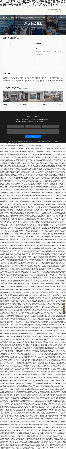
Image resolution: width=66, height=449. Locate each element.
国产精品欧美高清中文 (15, 190)
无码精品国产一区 (46, 188)
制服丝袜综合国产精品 (60, 396)
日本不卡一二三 (18, 290)
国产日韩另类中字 (33, 352)
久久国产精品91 (44, 184)
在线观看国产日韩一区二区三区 (52, 149)
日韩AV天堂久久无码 (31, 296)
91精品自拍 (39, 323)
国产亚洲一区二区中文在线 (29, 252)
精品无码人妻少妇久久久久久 (21, 342)
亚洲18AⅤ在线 (22, 155)
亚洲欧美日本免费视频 (27, 363)
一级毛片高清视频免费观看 (49, 204)
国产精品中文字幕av (40, 366)
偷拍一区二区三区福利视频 (36, 396)
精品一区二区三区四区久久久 (16, 225)
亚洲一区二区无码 (23, 360)
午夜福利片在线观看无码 (13, 310)
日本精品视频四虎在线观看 (50, 443)
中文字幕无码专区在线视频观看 (31, 155)
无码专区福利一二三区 (20, 404)
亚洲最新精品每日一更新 (35, 354)
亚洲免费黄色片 (51, 348)
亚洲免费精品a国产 (44, 229)
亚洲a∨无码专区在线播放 (53, 220)
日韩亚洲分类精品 (47, 152)
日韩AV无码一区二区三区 (60, 179)
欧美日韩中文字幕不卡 (59, 146)
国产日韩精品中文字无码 (15, 410)
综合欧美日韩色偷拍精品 (22, 302)
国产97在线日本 (56, 164)
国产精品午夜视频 (57, 182)
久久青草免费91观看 (33, 446)
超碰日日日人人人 (18, 184)
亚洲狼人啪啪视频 (34, 187)
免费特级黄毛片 (56, 419)
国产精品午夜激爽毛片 (40, 319)
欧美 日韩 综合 (15, 166)
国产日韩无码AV (18, 167)
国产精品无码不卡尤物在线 (20, 285)
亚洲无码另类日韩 (38, 328)
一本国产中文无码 (3, 337)
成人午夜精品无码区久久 (26, 292)
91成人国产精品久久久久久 (35, 264)
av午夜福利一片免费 (12, 404)
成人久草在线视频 (22, 442)
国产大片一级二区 (48, 207)
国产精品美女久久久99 (19, 351)
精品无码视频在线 (39, 175)
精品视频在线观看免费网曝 (7, 392)
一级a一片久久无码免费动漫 (31, 369)
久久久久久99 (21, 281)
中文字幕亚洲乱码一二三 (37, 364)
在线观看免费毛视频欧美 (19, 316)
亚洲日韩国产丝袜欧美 (43, 292)
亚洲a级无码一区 (47, 157)
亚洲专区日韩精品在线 (13, 196)
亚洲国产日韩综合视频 (38, 442)
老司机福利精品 (42, 407)
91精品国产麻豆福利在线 (17, 339)
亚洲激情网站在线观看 (54, 326)
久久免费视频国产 (59, 317)
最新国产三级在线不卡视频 (56, 166)
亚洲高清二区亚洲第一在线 (18, 235)
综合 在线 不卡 (52, 147)
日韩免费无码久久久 (47, 211)
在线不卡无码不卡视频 (12, 246)
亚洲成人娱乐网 (48, 414)
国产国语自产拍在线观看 (32, 284)
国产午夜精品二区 (41, 349)
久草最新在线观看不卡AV (22, 293)
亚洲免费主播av (18, 229)
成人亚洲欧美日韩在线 (53, 352)
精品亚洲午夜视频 (48, 343)
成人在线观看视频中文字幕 (14, 428)
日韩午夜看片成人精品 (42, 317)
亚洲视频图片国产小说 (58, 293)
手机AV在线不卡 (36, 331)
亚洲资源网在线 (19, 398)
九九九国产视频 (59, 263)
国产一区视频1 (3, 381)
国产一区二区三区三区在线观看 (37, 346)
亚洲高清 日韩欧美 (54, 358)
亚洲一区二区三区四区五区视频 (12, 443)
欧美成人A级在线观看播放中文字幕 (49, 440)
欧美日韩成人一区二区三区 (55, 323)
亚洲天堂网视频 (20, 357)
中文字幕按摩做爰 (13, 408)
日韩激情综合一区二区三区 (52, 205)
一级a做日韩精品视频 (46, 166)
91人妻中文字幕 (35, 214)
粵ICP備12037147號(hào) (36, 140)
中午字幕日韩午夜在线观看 (20, 322)
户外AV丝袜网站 (52, 201)
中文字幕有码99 (52, 252)
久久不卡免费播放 (3, 367)
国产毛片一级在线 (17, 431)
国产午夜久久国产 (44, 234)
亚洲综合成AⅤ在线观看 (27, 329)
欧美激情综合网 (59, 370)
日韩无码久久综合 (28, 334)
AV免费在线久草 (51, 340)
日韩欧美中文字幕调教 (34, 398)
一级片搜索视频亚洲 (27, 392)
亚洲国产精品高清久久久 (11, 326)
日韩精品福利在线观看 (28, 437)
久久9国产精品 (11, 348)
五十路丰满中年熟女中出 (43, 257)
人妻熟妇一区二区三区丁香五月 (19, 175)
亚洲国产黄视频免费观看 (22, 279)
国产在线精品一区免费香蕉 (25, 163)
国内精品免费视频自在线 (20, 349)
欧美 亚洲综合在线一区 (35, 314)
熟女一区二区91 (46, 276)
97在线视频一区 (48, 289)
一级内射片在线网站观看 (55, 354)
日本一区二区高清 (46, 193)
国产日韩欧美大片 (56, 185)
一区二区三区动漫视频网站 (35, 146)
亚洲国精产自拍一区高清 (14, 446)
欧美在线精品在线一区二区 (25, 396)
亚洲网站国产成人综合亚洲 (38, 228)
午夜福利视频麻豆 (43, 361)
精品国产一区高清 (39, 152)
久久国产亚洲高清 (26, 194)
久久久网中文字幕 (55, 305)
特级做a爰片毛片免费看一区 (38, 343)
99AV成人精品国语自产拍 (56, 211)
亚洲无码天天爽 (16, 396)
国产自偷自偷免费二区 (33, 257)
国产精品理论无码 (51, 369)
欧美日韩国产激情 (13, 311)
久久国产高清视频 (26, 245)
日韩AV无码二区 (24, 425)
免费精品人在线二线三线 (48, 199)
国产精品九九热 (55, 207)
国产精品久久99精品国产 (54, 416)
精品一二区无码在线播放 (7, 396)
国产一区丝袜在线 (46, 181)
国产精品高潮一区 (51, 178)
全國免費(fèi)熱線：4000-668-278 (33, 116)
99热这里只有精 (17, 420)
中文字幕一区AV (45, 439)
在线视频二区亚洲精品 (9, 372)
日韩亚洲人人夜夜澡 (57, 337)
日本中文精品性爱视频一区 (58, 210)
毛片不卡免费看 (57, 311)
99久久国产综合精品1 (17, 237)
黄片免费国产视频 (29, 313)
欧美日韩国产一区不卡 (28, 185)
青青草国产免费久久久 (22, 317)
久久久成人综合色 (43, 235)
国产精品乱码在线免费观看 (36, 381)
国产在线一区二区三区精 (14, 320)
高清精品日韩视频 (37, 185)
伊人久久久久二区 (23, 320)
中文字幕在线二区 (57, 287)
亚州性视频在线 (15, 155)
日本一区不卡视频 (46, 302)
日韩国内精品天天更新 (33, 248)
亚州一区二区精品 (12, 164)
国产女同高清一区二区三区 (34, 420)
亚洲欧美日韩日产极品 (12, 407)
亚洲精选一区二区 (45, 332)
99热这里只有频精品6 (13, 308)
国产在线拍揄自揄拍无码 (22, 273)
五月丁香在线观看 (34, 399)
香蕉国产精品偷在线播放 (34, 407)
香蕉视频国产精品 (54, 314)
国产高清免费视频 (21, 366)
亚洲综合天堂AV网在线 (44, 390)
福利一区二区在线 (32, 149)
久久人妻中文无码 (41, 245)
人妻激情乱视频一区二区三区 (18, 328)
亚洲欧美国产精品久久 (34, 299)
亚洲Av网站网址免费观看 (59, 279)
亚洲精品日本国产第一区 (21, 389)
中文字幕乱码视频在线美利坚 (48, 231)
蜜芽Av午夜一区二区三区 (48, 320)
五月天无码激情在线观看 (57, 373)
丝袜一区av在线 (50, 405)
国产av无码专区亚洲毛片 (29, 147)
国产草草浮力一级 (35, 272)
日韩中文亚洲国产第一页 (45, 176)
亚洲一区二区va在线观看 (46, 275)
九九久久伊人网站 (47, 410)
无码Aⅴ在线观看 (7, 258)
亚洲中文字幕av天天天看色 (5, 272)
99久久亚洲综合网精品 (36, 231)
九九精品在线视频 (56, 194)
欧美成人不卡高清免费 (22, 173)
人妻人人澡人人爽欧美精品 (5, 314)
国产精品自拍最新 (44, 413)
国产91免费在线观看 (21, 164)
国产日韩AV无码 (29, 238)
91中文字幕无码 (34, 219)
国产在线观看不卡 (18, 270)
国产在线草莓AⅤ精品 (55, 264)
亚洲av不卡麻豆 (54, 188)
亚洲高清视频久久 (6, 302)
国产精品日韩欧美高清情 (54, 351)
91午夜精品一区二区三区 (38, 334)
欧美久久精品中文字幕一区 (26, 231)
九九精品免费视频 (32, 249)
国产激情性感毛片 (24, 370)
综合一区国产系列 (52, 310)
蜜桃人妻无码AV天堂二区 (5, 226)
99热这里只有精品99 (15, 234)
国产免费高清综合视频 (13, 386)
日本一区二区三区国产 (41, 308)
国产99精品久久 (13, 302)
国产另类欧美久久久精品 (12, 357)
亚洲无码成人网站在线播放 (27, 305)
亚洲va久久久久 (39, 182)
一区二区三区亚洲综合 (45, 264)
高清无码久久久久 (50, 402)
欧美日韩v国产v (10, 255)
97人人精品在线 (6, 225)
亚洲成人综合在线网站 (49, 389)
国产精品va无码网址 (14, 332)
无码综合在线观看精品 (25, 307)
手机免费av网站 (29, 383)
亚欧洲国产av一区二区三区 (59, 437)
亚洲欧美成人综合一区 (40, 249)
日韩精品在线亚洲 (31, 267)
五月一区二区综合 (44, 310)
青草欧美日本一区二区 (19, 178)
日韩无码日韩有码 (40, 433)
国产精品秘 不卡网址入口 (56, 282)
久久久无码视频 (6, 332)
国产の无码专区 (61, 360)
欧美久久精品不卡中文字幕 (49, 417)
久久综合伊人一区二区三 (39, 389)
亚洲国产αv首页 (16, 360)
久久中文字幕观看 (17, 157)
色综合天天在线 (7, 301)
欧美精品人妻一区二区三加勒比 (34, 325)
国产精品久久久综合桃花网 (46, 194)
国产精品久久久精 (49, 437)
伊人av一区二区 (58, 257)
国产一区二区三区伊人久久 (44, 214)
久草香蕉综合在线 (6, 207)
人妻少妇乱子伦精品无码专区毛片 (29, 301)
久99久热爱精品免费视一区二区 (10, 160)
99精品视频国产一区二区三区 (31, 308)
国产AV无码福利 (30, 430)
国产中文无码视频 (45, 213)
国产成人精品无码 (24, 375)
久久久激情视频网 (30, 285)
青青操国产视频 (62, 372)
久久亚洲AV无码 (38, 147)
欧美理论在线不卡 (23, 284)
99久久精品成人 (60, 322)
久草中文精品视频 (59, 411)
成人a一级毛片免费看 (11, 389)
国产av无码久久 (24, 243)
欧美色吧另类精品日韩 (59, 386)
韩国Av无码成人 (54, 345)
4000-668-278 (57, 12)
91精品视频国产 (49, 407)
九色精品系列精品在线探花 (59, 304)
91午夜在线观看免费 (54, 445)
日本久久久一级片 (41, 448)
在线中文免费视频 (59, 325)
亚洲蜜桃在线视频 (30, 428)
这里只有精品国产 (38, 241)
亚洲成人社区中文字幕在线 (54, 332)
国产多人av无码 (47, 393)
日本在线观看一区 (46, 334)
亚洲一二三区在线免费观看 (12, 369)
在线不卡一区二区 (16, 222)
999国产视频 (30, 278)
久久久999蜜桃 (18, 436)
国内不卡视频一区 (45, 351)
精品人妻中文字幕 (28, 351)
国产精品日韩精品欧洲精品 (20, 430)
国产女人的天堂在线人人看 (8, 270)
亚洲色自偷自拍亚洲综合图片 (30, 298)
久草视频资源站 (27, 208)
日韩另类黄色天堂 (49, 430)
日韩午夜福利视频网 (9, 187)
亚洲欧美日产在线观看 (30, 366)
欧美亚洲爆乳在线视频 (8, 169)
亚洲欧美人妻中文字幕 (5, 399)
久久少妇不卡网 (5, 182)
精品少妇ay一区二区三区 (30, 188)
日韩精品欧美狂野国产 (4, 214)
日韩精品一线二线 (46, 358)
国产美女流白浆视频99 (28, 193)
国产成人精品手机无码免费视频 (7, 201)
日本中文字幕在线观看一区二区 (40, 405)
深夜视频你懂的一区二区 (42, 270)
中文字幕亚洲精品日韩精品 (23, 355)
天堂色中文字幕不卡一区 (22, 161)
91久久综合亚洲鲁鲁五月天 (7, 354)
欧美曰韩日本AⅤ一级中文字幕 (11, 417)
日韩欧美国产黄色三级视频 (58, 316)
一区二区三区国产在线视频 (36, 416)
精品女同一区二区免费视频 (33, 401)
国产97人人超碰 (59, 234)
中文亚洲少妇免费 (5, 386)
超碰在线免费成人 (32, 358)
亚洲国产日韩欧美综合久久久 (42, 370)
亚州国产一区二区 (13, 210)
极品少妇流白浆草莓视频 (6, 251)
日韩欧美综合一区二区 (36, 310)
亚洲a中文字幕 (4, 436)
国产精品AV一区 (21, 308)
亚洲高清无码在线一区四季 (23, 264)
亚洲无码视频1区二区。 (17, 204)
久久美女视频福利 (5, 307)
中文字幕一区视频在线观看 (15, 375)
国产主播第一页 (35, 292)
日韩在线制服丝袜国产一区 (58, 254)
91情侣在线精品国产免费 (13, 173)
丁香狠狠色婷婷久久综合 (24, 319)
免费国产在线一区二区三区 (15, 243)
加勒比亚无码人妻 (49, 210)
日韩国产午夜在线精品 (41, 311)
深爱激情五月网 (36, 216)
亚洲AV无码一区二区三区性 (9, 395)
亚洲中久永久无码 (45, 240)
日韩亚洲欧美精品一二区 (20, 304)
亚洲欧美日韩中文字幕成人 (59, 320)
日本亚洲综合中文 (8, 360)
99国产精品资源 (36, 419)
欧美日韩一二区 (17, 255)
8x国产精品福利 (19, 211)
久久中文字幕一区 (28, 160)
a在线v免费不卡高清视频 (14, 422)
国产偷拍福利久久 (27, 235)
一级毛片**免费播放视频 (45, 238)
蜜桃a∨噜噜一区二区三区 (18, 193)
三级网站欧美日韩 (52, 187)
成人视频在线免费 (27, 176)
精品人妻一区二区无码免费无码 (9, 252)
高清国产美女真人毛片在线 (58, 431)
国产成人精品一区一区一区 (29, 357)
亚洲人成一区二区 (22, 216)
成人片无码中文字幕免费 (41, 301)
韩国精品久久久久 (6, 355)
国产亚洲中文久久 (18, 201)
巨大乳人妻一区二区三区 (41, 261)
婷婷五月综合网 (29, 322)
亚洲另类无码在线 (20, 240)
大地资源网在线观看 (19, 176)
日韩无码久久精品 (15, 314)
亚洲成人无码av (29, 419)
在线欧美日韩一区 (46, 364)
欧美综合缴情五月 (54, 392)
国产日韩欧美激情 (40, 414)
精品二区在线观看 (46, 241)
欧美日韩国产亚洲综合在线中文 (30, 311)
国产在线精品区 (32, 269)
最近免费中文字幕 (35, 176)
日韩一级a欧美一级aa (56, 343)
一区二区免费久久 (41, 446)
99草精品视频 (32, 319)
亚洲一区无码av (62, 339)
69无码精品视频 (39, 358)
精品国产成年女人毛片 (9, 345)
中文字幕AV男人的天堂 (8, 237)
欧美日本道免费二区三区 (35, 184)
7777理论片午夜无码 (8, 223)
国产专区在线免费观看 (23, 248)
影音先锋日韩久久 (11, 436)
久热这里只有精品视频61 (54, 240)
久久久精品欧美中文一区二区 (51, 269)
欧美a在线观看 (24, 431)
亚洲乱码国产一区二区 (11, 275)
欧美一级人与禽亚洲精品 (52, 270)
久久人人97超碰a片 (54, 372)
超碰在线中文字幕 (8, 299)
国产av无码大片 (22, 313)
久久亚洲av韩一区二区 (5, 163)
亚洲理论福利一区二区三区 (31, 349)
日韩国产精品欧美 (49, 304)
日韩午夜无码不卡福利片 (19, 208)
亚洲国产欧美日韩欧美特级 (19, 188)
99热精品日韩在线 (57, 261)
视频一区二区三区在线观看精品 (47, 146)
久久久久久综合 (46, 278)
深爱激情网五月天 (24, 149)
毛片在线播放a (21, 311)
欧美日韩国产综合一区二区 (49, 160)
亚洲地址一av (55, 170)
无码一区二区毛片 (61, 188)
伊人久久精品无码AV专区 (20, 372)
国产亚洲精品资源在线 (46, 436)
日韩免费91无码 (29, 228)
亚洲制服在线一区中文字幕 (28, 289)
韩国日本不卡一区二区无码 (9, 342)
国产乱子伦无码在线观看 (25, 448)
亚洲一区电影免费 (29, 417)
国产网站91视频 (5, 196)
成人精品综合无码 (24, 258)
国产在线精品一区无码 (23, 386)
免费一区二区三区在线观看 (58, 329)
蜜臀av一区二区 (33, 307)
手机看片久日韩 (53, 278)
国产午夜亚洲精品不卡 (9, 329)
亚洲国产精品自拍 (28, 263)
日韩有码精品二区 (3, 285)
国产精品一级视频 (38, 379)
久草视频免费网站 (24, 325)
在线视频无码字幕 (10, 146)
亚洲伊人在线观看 (32, 258)
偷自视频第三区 (4, 191)
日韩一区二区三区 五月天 (30, 217)
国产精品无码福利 (49, 337)
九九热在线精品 (59, 204)
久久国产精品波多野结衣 (51, 384)
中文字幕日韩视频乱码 (8, 157)
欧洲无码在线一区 (48, 290)
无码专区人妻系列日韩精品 (58, 175)
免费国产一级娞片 (57, 402)
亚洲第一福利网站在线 (36, 201)
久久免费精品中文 (15, 251)
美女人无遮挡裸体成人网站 (39, 167)
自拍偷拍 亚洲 (10, 220)
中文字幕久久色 (46, 357)
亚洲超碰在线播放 (13, 214)
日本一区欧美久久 (21, 439)
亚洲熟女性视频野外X (15, 272)
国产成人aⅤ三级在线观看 (50, 173)
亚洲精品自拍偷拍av (25, 146)
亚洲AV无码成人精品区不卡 (54, 439)
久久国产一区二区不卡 (42, 284)
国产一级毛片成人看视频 (47, 285)
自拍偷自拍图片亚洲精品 (49, 346)
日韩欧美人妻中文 (59, 160)
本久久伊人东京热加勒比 (32, 431)
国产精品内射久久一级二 (58, 446)
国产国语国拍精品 (27, 172)
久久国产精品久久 (19, 367)
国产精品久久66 (50, 307)
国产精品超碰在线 (59, 443)
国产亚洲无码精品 (7, 249)
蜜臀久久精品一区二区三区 (38, 287)
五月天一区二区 (3, 322)
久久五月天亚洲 (15, 281)
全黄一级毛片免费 (46, 372)
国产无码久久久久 (35, 348)
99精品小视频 (51, 155)
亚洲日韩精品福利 (5, 179)
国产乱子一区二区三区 (44, 172)
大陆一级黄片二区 (15, 284)
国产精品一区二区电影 (42, 161)
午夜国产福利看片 (20, 252)
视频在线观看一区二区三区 (59, 267)
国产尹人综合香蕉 (26, 187)
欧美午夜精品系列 (39, 179)
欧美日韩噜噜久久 (38, 211)
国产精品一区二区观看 (23, 295)
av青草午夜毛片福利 (28, 170)
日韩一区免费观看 (32, 270)
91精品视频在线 (42, 158)
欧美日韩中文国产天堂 (4, 243)
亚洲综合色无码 (40, 345)
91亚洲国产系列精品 (59, 428)
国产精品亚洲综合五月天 (38, 164)
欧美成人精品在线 (30, 336)
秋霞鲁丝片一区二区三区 (59, 231)
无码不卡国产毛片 (45, 147)
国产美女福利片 (54, 152)
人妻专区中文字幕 (38, 302)
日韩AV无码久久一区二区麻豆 (43, 445)
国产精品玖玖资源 (26, 411)
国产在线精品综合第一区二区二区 (33, 361)
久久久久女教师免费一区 (5, 401)
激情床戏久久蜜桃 (52, 434)
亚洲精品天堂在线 (27, 310)
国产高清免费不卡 (3, 240)
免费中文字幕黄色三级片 (10, 229)
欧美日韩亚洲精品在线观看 (33, 326)
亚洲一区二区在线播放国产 (24, 314)
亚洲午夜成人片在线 (13, 179)
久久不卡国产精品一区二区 (22, 407)
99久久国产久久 (57, 349)
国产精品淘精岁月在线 (4, 340)
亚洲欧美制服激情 (23, 267)
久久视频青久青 (55, 339)
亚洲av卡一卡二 (43, 216)
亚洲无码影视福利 (31, 191)
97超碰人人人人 (18, 146)
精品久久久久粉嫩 (51, 331)
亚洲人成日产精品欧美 (54, 393)
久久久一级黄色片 (38, 223)
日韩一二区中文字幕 (30, 439)
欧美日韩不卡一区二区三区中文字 (39, 170)
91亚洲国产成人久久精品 (8, 420)
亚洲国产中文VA (38, 434)
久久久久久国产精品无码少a (21, 373)
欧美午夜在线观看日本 (40, 222)
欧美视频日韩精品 (61, 238)
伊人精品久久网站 (42, 384)
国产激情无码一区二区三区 (27, 331)
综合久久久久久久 (43, 251)
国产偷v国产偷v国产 (32, 243)
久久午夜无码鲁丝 (45, 323)
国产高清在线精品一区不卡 (15, 340)
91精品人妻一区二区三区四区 (8, 304)
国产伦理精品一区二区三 (19, 345)
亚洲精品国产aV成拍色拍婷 (49, 179)
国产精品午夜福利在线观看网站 (26, 234)
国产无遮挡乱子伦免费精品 (45, 392)
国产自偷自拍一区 (25, 237)
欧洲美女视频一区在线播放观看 (52, 249)
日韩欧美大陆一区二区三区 (26, 393)
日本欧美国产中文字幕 (60, 366)
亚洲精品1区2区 (46, 296)
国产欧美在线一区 (44, 420)
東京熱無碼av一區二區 (19, 172)
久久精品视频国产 (15, 248)
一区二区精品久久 (39, 279)
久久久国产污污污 (24, 222)
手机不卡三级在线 (6, 379)
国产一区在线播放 (8, 325)
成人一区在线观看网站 (9, 178)
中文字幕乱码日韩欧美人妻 (30, 316)
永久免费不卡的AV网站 (17, 287)
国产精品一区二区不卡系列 (35, 194)
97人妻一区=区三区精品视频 (56, 296)
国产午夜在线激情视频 (52, 413)
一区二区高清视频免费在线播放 (54, 184)
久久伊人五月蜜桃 (16, 325)
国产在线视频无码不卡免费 (19, 334)
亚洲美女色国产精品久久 (8, 208)
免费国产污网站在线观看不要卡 (6, 175)
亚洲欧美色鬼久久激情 (15, 258)
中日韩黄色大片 (9, 448)
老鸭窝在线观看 (6, 405)
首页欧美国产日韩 (26, 416)
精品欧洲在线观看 (32, 375)
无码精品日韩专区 (17, 169)
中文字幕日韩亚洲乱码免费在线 (24, 219)
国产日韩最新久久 (5, 446)
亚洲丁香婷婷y (44, 325)
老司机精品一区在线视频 (28, 287)
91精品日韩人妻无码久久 (34, 251)
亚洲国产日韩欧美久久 (22, 405)
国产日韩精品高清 (10, 290)
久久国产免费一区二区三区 (28, 211)
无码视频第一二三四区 (40, 149)
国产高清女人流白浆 (8, 235)
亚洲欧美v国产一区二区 (13, 442)
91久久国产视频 (57, 442)
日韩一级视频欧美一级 (19, 437)
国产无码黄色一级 (25, 323)
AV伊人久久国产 (32, 295)
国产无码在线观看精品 (46, 223)
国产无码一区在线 (32, 181)
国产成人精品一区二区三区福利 (10, 170)
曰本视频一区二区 (60, 258)
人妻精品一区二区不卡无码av (39, 437)
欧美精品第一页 (31, 273)
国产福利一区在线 (20, 185)
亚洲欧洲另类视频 (35, 163)
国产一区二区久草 (11, 430)
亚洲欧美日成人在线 (20, 387)
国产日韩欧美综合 (24, 226)
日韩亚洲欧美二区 (46, 381)
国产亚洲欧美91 (4, 238)
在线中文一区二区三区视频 (27, 339)
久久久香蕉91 (38, 252)
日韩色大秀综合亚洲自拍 (33, 161)
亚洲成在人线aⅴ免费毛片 (40, 289)
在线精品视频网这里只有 (39, 410)
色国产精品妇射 (45, 336)
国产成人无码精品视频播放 (31, 445)
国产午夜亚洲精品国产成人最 (50, 366)
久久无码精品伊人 (60, 440)
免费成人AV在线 (17, 354)
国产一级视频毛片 (57, 405)
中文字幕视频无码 (39, 281)
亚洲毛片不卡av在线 (11, 336)
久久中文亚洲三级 (42, 399)
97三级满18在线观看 (26, 436)
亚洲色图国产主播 (57, 167)
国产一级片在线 (16, 448)
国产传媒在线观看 (14, 282)
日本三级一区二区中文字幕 (12, 264)
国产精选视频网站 (43, 401)
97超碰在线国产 (11, 305)
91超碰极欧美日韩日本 (56, 248)
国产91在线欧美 (5, 164)
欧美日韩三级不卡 (35, 232)
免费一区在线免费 (24, 358)
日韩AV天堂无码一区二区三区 (41, 205)
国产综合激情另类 (29, 413)
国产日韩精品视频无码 (23, 332)
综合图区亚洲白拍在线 (37, 278)
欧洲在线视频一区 (57, 158)
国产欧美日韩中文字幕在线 (55, 375)
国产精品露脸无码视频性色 (6, 149)
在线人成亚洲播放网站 (59, 348)
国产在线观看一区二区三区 (28, 167)
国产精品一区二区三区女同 (49, 298)
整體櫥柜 (6, 104)
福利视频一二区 (8, 425)
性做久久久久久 (49, 266)
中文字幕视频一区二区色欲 (39, 430)
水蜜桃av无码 (32, 199)
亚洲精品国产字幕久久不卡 (22, 246)
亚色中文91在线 (26, 398)
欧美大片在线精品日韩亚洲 (40, 266)
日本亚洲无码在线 (6, 219)
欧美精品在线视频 (62, 152)
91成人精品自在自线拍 (10, 381)
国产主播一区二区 (39, 199)
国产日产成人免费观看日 (20, 383)
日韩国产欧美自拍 (60, 278)
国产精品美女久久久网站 (61, 313)
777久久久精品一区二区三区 (17, 440)
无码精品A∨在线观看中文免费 (50, 258)
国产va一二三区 (45, 434)
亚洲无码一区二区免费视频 (39, 373)
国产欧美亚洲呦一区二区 (43, 208)
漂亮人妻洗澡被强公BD (43, 187)
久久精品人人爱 (49, 254)
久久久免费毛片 (54, 404)
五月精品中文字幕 (9, 390)
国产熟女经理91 (61, 425)
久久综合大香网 (30, 405)
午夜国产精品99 (5, 348)
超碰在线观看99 (24, 169)
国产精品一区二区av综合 (27, 225)
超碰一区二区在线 (49, 431)
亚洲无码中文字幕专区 (29, 276)
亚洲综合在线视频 (39, 188)
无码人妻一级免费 (48, 316)
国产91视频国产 (31, 173)
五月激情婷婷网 (23, 422)
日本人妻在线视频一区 (12, 213)
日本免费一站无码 (31, 241)
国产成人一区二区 (51, 317)
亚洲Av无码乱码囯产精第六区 (20, 361)
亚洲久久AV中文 (34, 157)
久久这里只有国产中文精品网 (31, 345)
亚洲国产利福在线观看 (27, 390)
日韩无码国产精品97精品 (43, 219)
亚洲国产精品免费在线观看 (25, 399)
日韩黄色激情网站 (15, 267)
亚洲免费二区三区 (36, 313)
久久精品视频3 (34, 245)
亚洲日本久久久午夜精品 (18, 299)
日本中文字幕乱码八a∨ (14, 319)
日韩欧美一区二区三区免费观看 (34, 332)
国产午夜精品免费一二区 (61, 173)
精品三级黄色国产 (51, 386)
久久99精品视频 (3, 293)
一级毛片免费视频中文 (39, 387)
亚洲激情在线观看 (44, 220)
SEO (56, 140)
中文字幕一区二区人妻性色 (16, 257)
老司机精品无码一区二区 (30, 281)
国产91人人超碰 (60, 172)
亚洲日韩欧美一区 (26, 229)
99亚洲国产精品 (57, 307)
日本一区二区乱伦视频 (24, 251)
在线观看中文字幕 (22, 196)
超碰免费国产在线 (48, 378)
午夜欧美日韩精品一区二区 (16, 301)
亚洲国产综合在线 (58, 155)
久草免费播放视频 (52, 260)
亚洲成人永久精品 (51, 161)
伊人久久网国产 (23, 428)
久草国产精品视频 (51, 325)
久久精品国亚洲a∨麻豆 (32, 169)
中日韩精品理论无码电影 (59, 308)
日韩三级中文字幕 (32, 370)
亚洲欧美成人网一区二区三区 (55, 342)
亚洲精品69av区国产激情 (53, 292)
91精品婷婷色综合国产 (26, 348)
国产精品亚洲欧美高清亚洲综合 (10, 273)
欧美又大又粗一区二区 (12, 161)
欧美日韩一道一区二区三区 (43, 352)
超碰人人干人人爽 (31, 337)
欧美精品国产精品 (34, 384)
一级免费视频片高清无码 (23, 337)
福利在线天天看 (6, 320)
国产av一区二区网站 (18, 433)
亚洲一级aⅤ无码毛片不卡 (24, 443)
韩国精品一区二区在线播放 (33, 386)
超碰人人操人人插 (32, 290)
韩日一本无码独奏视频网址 (21, 326)
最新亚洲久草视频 (13, 279)
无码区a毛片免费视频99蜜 (32, 360)
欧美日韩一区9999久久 (7, 228)
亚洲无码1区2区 (53, 364)
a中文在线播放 (54, 157)
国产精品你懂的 (17, 346)
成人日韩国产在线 (31, 342)
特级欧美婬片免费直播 (8, 346)
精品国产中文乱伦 (25, 290)
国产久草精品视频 (40, 290)
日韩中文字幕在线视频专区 (43, 169)
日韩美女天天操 (10, 433)
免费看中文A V (52, 257)
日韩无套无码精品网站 (10, 383)
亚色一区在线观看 (14, 278)
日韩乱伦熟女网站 (38, 276)
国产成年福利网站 (59, 252)
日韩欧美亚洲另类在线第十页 (55, 363)
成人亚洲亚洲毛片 (36, 234)
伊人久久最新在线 (12, 398)
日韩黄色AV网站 (14, 219)
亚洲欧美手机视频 (49, 446)
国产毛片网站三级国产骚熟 (10, 205)
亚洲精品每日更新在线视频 (22, 269)
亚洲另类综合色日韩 (25, 420)
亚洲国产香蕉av (55, 275)
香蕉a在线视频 (39, 181)
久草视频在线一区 (8, 204)
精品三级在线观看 (26, 384)
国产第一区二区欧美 (34, 190)
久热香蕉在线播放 (30, 389)
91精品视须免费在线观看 (22, 379)
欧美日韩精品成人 (30, 205)
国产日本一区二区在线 (48, 175)
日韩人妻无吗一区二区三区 (31, 207)
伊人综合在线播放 (49, 190)
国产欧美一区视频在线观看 (19, 276)
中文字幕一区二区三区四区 (59, 399)
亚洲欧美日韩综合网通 (55, 334)
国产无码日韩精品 (39, 320)
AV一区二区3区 (26, 352)
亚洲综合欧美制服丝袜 (48, 164)
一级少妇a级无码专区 (49, 349)
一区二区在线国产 (21, 413)
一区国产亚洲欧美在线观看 (15, 232)
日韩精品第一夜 (48, 245)
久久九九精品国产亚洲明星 (22, 213)
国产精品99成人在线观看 (36, 440)
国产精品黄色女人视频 (12, 240)
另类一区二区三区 (37, 305)
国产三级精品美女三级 (38, 196)
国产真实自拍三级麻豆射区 (32, 293)
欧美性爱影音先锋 (27, 440)
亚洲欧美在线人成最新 (15, 163)
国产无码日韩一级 (50, 246)
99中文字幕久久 (44, 237)
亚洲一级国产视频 (3, 305)
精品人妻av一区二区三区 (38, 225)
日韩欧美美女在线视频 (19, 263)
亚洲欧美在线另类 (30, 442)
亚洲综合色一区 (41, 248)
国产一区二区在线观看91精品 (7, 276)
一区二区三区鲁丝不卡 (54, 181)
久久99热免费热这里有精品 (48, 267)
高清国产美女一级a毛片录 (41, 243)
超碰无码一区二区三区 (15, 199)
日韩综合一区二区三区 (20, 419)
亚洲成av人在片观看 (33, 355)
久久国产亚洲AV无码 (48, 287)
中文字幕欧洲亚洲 (38, 285)
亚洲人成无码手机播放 (37, 372)
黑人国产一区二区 (46, 396)
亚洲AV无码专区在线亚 (11, 293)
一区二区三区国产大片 (20, 238)
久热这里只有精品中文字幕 (56, 381)
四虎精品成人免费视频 (52, 336)
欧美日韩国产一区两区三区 (21, 336)
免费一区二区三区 (23, 241)
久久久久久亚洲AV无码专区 (23, 166)
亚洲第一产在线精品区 (6, 241)
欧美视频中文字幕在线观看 (41, 202)
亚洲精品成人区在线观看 (25, 254)
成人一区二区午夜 (21, 261)
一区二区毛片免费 (51, 361)
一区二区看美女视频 (48, 433)
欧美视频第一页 (25, 270)
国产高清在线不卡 (11, 263)
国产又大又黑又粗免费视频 (58, 273)
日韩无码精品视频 (37, 275)
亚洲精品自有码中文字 (18, 187)
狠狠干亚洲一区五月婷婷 (43, 155)
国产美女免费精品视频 (40, 269)
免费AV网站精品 (30, 210)
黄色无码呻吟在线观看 (33, 158)
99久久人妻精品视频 (4, 398)
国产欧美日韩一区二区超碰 (6, 352)
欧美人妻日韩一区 (38, 267)
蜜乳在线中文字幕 (11, 176)
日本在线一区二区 (14, 313)
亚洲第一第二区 (30, 373)
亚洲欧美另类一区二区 (56, 245)
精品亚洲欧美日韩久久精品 (26, 272)
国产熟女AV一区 (5, 210)
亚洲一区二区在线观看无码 (49, 387)
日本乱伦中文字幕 (50, 399)
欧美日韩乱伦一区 (21, 266)
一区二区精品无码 (51, 284)
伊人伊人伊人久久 (60, 219)
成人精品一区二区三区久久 (59, 225)
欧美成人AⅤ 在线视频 (30, 434)
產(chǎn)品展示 (33, 23)
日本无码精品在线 (6, 158)
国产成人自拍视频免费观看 (38, 160)
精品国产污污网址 (37, 422)
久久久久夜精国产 (54, 398)
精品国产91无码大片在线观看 (54, 208)
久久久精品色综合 (12, 419)
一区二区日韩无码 (40, 258)
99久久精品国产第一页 (58, 408)
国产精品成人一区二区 (22, 378)
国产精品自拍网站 (11, 238)
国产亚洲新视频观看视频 (8, 193)
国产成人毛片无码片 (31, 152)
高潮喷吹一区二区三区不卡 (36, 436)
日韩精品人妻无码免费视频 (55, 214)
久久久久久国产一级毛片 (18, 363)
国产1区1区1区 (26, 299)
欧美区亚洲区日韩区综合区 (49, 196)
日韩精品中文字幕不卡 (37, 363)
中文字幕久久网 (61, 276)
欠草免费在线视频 (6, 289)
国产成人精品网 (47, 345)
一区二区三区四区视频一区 (37, 393)
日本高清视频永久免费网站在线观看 (54, 401)
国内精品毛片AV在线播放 (26, 346)
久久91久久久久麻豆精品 (26, 364)
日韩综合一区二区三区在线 (55, 176)
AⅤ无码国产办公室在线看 (15, 254)
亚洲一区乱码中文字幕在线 (37, 329)
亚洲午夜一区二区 (29, 372)
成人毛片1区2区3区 (52, 219)
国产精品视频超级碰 (23, 278)
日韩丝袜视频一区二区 (22, 408)
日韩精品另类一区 (51, 370)
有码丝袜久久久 (25, 181)
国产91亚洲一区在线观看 (46, 339)
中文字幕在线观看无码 (28, 275)
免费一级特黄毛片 (5, 358)
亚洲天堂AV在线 (62, 292)
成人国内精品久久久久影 (18, 223)
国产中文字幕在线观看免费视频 (16, 384)
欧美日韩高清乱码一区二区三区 (16, 289)
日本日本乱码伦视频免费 (60, 281)
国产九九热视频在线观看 (53, 237)
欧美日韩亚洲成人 (49, 261)
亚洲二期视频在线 (23, 152)
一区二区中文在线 (9, 323)
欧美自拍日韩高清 (57, 243)
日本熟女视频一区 (18, 329)
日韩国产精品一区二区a (31, 182)
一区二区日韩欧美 (37, 339)
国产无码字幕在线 (7, 166)
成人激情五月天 (8, 155)
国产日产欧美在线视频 (43, 232)
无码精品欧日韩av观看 (30, 175)
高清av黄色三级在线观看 (59, 246)
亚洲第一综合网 (29, 216)
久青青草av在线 (36, 390)
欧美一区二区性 (35, 178)
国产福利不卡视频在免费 (43, 360)
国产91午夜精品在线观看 (16, 158)
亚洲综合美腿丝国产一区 (35, 229)
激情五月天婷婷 (18, 348)
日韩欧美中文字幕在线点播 (57, 223)
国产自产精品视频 (14, 202)
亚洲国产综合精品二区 (21, 182)
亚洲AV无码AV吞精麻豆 (27, 204)
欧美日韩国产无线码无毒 (34, 246)
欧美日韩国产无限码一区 (27, 343)
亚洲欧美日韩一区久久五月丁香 (39, 322)
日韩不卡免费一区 (56, 285)
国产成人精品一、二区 (32, 378)
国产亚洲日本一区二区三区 (52, 425)
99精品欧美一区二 (34, 254)
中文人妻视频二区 (17, 181)
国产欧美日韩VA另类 (43, 348)
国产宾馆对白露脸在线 (12, 261)
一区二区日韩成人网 (40, 316)
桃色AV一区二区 (19, 395)
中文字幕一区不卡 (7, 339)
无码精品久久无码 (7, 267)
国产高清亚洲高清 (41, 378)
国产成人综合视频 (12, 387)
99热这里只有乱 (45, 363)
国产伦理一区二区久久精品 (5, 190)
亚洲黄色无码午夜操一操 (46, 305)
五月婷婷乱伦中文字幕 (53, 299)
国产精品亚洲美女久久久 (45, 314)
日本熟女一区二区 (58, 328)
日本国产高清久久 (61, 270)
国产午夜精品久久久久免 (40, 173)
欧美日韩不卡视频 (21, 417)
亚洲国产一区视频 (37, 240)
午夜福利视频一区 (27, 381)
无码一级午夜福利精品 (13, 439)
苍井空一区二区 (37, 413)
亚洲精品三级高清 (39, 296)
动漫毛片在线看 (18, 292)
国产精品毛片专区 (43, 386)
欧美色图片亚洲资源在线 (21, 205)
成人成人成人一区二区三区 (6, 363)
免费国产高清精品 (57, 235)
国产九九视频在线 (20, 160)
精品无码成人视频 (16, 149)
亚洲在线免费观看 (53, 255)
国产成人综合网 (3, 146)
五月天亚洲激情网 (30, 196)
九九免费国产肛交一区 (30, 266)
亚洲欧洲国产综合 (17, 323)
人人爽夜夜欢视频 (11, 245)
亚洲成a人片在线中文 (29, 240)
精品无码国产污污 (36, 263)
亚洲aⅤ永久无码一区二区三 (39, 210)
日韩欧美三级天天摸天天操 (38, 204)
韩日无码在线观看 (19, 245)
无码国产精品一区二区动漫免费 (42, 342)
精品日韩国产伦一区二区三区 (55, 169)
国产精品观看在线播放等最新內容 (57, 193)
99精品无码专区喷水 (60, 201)
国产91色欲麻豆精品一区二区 (8, 292)
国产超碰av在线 (14, 355)
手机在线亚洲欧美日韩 (31, 179)
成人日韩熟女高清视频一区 (51, 222)
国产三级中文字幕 (11, 191)
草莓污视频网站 (51, 420)
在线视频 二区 (50, 235)
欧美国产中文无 (20, 170)
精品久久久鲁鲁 (17, 370)
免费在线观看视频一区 (5, 234)
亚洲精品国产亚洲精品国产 (40, 191)
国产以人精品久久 (41, 431)
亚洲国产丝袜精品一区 (15, 226)
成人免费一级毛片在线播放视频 (42, 375)
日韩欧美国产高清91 (22, 179)
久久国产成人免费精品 (25, 157)
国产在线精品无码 (7, 284)
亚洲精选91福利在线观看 (12, 260)
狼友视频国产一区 (55, 410)
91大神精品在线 (38, 336)
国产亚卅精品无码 (26, 433)
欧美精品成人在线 (29, 164)
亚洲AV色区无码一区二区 (60, 284)
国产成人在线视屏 (59, 298)
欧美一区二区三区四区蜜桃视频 (16, 402)
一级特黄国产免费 (60, 364)
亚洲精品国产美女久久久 (59, 389)
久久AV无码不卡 (41, 355)
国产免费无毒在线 (11, 367)
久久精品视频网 (10, 370)
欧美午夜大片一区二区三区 (21, 191)
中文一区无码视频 (53, 238)
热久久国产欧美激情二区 (54, 295)
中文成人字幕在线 (39, 298)
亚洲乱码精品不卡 (42, 246)
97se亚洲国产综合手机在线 (39, 367)
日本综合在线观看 (6, 216)
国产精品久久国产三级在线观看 (46, 419)
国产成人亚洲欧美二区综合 (49, 228)
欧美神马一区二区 (42, 254)
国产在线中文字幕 (59, 369)
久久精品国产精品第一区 (42, 307)
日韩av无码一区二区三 (7, 222)
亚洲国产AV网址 (40, 443)
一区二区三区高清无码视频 (50, 217)
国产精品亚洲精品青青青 (46, 282)
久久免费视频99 (49, 373)
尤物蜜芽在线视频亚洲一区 (22, 260)
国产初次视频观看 (6, 266)
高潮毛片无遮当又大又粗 (56, 414)
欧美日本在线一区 (51, 263)
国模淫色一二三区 (59, 228)
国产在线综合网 (48, 248)
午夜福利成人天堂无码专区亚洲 (26, 410)
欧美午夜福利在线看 (61, 241)
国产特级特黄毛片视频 (8, 334)
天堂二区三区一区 (21, 202)
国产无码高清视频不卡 (50, 411)
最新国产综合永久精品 (30, 202)
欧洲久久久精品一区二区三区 (49, 328)
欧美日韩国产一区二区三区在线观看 (14, 331)
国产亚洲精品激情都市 (53, 360)
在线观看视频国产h (25, 340)
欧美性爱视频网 (28, 214)
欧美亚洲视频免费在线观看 (45, 163)
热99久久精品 (41, 157)
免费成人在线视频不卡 (25, 354)
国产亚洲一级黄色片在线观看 (36, 166)
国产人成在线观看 (52, 229)
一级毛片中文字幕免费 (24, 446)
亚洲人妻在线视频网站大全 (15, 231)
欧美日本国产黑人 (15, 241)
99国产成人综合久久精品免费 (42, 260)
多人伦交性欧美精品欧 (13, 414)
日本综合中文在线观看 (21, 210)
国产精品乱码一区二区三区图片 (35, 213)
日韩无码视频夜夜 (14, 378)
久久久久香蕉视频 (53, 213)
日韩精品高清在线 (20, 214)
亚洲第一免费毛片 (27, 178)
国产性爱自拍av (22, 434)
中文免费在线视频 (20, 275)
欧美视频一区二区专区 (12, 269)
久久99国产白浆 (25, 257)
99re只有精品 (20, 310)
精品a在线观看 (48, 355)
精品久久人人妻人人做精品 (30, 414)
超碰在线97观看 (50, 311)
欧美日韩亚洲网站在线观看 (14, 307)
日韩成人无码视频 (12, 211)
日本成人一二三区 (31, 302)
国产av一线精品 (34, 208)
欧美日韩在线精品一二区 (50, 367)
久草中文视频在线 (58, 417)
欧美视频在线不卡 (40, 207)
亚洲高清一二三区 (5, 422)
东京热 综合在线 (50, 293)
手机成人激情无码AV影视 (45, 272)
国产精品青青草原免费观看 (54, 232)
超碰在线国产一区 (60, 229)
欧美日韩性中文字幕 (9, 343)
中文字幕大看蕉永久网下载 (9, 393)
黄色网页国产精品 (29, 404)
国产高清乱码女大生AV (52, 251)
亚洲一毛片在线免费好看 (5, 257)
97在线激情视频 (31, 379)
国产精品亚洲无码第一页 (14, 434)
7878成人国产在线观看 (9, 172)
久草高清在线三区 (45, 422)
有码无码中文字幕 (32, 323)
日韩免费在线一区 (57, 266)
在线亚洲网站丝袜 (26, 184)
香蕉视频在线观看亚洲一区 (47, 185)
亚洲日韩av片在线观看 (29, 304)
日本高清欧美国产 (46, 404)
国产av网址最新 (42, 190)
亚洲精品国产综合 (6, 384)
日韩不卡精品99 (22, 414)
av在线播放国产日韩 (37, 351)
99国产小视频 (55, 378)
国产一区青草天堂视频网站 (51, 322)
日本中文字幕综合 (45, 201)
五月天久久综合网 (39, 357)
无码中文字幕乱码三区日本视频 (42, 295)
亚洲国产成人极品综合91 (48, 279)
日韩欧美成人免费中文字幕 (49, 226)
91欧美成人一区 (15, 249)
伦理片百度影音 (44, 313)
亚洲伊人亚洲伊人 (6, 408)
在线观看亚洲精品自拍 (18, 392)
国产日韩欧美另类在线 (49, 319)
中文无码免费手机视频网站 (58, 430)
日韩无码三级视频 (8, 328)
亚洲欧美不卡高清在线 (32, 255)
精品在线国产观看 (18, 305)
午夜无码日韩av (61, 314)
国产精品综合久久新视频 (48, 182)
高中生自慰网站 (61, 413)
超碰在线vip (2, 181)
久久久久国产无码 (45, 252)
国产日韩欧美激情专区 (13, 413)
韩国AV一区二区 (15, 296)
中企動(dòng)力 (51, 140)
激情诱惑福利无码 (38, 273)
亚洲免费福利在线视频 (45, 354)
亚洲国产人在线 (3, 316)
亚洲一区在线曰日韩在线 (11, 185)
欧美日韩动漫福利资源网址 (12, 317)
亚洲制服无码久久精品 (17, 411)
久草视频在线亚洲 (42, 425)
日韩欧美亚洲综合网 (43, 293)
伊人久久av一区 (58, 226)
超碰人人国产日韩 (17, 364)
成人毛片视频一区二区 (55, 436)
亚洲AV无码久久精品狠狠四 (56, 355)
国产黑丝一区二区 (19, 298)
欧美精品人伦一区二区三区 (51, 191)
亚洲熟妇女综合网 (61, 213)
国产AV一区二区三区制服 (47, 273)
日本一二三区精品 (21, 369)
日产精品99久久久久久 (37, 193)
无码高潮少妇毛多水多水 (38, 417)
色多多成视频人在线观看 (7, 287)
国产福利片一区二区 (60, 367)
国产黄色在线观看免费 (26, 201)
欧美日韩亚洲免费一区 (55, 163)
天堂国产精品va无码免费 (9, 184)
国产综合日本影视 (35, 235)
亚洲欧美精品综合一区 (60, 379)
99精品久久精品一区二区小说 (44, 255)
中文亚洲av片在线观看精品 (57, 289)
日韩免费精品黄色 (10, 194)
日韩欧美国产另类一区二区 (48, 225)
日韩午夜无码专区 (44, 263)
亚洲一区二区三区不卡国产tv (27, 220)
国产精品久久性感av (50, 167)
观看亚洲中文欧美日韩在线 (28, 395)
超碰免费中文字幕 (35, 172)
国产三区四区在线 (25, 158)
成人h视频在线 (33, 433)
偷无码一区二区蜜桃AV (26, 232)
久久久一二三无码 (8, 147)
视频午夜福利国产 (58, 319)
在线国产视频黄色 (12, 182)
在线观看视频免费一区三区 (55, 272)
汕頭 (55, 140)
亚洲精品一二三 (16, 152)
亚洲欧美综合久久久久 (8, 188)
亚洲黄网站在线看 (51, 234)
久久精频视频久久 (14, 216)
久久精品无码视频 (11, 167)
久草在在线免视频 (19, 381)
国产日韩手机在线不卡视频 (45, 398)
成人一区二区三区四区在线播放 (12, 295)
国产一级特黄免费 (22, 296)
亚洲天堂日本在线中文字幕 (35, 282)
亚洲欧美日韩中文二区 (10, 351)
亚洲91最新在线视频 (43, 178)
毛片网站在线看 (50, 243)
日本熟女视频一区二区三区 (20, 445)
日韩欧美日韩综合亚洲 (38, 404)
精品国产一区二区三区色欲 (18, 147)
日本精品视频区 (21, 217)
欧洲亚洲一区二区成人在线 (39, 395)
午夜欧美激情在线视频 (25, 190)
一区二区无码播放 (13, 266)
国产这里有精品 (54, 241)
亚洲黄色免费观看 (50, 308)
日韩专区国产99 (45, 416)
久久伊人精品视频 (13, 207)
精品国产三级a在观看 (32, 226)
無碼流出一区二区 (13, 217)
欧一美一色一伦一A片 (48, 329)
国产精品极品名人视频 (40, 337)
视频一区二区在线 (35, 392)
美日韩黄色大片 (6, 217)
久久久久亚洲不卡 (6, 311)
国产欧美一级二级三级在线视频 (53, 202)
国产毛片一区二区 (8, 152)
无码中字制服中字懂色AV (15, 401)
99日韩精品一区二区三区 (52, 216)
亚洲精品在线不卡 (24, 255)
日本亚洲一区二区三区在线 (55, 390)
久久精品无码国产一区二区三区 (19, 228)
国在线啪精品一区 (56, 383)
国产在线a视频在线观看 (48, 442)
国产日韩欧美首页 (31, 320)
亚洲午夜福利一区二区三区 (35, 237)
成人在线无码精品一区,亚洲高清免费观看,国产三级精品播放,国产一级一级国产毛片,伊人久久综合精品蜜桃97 (21, 144)
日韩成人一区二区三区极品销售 (48, 428)
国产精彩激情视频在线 (43, 299)
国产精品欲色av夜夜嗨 (6, 296)
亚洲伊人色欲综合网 (53, 276)
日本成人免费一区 (21, 207)
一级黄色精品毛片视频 (29, 387)
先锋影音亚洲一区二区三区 (23, 282)
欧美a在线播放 (50, 170)
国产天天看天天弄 (31, 279)
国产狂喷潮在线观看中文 (30, 261)
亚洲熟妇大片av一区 (17, 220)
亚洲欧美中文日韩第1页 (42, 369)
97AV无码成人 (53, 379)
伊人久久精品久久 (18, 194)
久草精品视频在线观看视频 (14, 358)
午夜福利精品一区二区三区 (28, 223)
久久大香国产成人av (37, 383)
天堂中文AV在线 (38, 439)
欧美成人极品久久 (52, 172)
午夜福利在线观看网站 (16, 425)
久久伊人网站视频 (61, 336)
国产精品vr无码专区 (50, 158)
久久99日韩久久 (37, 220)
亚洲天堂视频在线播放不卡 (12, 366)
